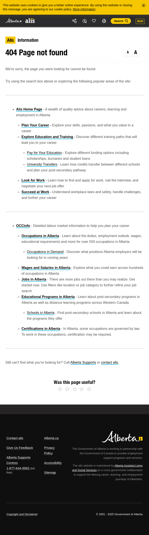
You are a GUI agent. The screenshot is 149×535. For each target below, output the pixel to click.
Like (94, 21)
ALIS (30, 20)
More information (84, 9)
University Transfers (42, 164)
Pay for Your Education (44, 153)
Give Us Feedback (19, 448)
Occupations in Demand (45, 252)
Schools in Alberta (40, 313)
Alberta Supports (83, 362)
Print (103, 21)
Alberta (13, 20)
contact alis (109, 362)
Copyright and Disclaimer (22, 514)
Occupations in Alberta (40, 236)
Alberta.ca (51, 438)
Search (118, 21)
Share (74, 21)
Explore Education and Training (47, 137)
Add (84, 21)
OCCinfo (23, 226)
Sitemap (50, 472)
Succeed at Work (35, 192)
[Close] (143, 5)
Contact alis (14, 438)
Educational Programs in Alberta (48, 297)
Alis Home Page (29, 109)
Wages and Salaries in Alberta (46, 268)
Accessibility (53, 463)
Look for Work (33, 180)
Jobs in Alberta (34, 279)
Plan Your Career (35, 125)
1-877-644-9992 (17, 468)
